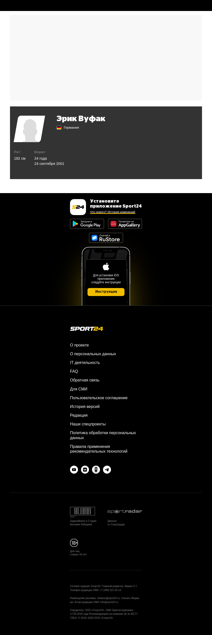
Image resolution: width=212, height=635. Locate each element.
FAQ (74, 371)
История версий (85, 406)
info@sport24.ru (109, 602)
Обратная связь (85, 380)
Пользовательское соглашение (99, 398)
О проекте (79, 345)
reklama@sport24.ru (108, 598)
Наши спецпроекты (88, 424)
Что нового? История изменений (112, 212)
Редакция (79, 415)
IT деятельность (85, 362)
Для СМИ (78, 389)
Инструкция (106, 292)
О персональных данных (93, 354)
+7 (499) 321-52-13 (110, 590)
